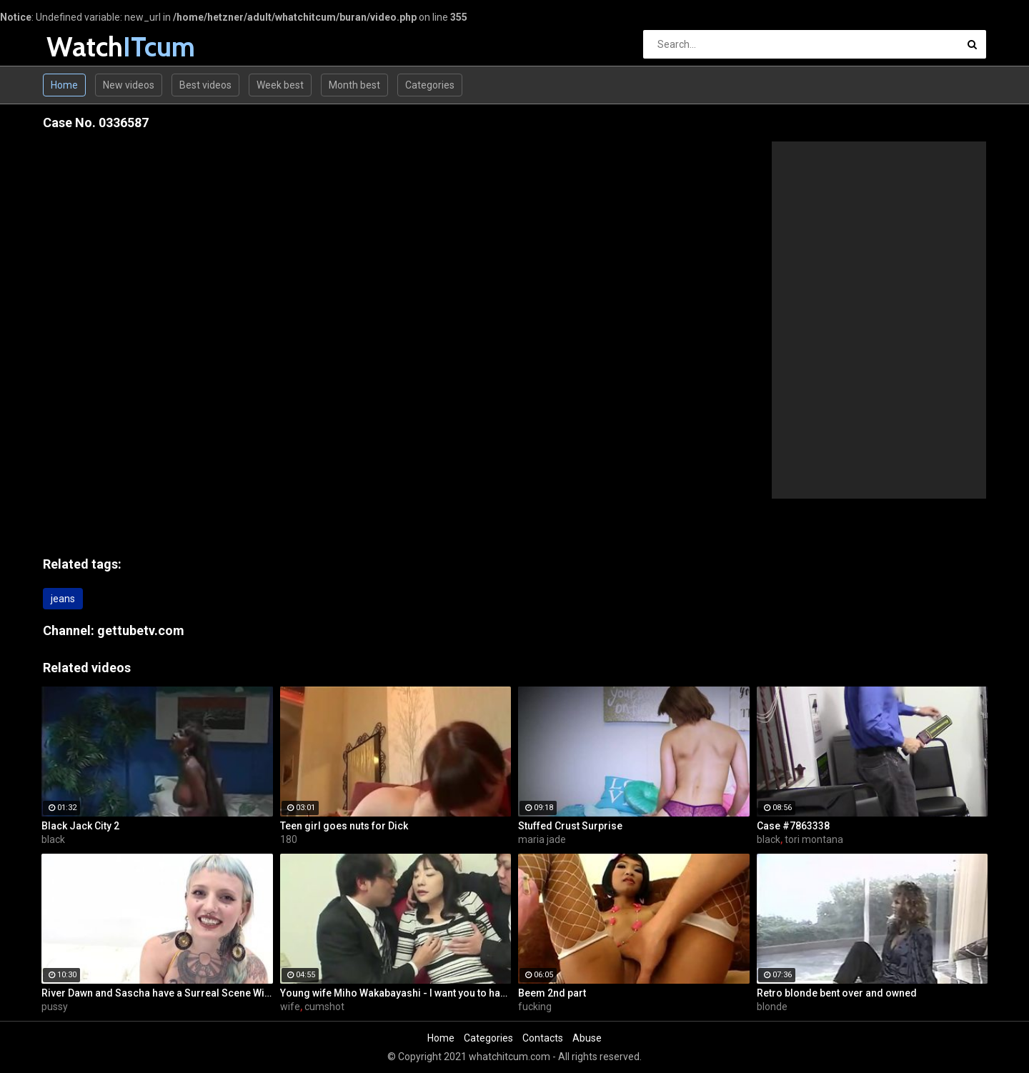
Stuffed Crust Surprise (570, 826)
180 (288, 839)
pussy (54, 1006)
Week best (280, 85)
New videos (128, 85)
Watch (83, 47)
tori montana (814, 839)
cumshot (324, 1006)
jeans (63, 598)
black (53, 839)
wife (290, 1006)
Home (64, 85)
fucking (535, 1006)
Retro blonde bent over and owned (837, 993)
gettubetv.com (140, 630)
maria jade (542, 839)
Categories (429, 85)
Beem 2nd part (552, 993)
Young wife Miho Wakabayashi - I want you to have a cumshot (396, 993)
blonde (772, 1006)
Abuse (587, 1038)
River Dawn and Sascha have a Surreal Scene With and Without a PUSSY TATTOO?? (157, 993)
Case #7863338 (793, 826)
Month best (354, 85)
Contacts (542, 1038)
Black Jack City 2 (80, 826)
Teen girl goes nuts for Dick (344, 826)
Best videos (205, 85)
